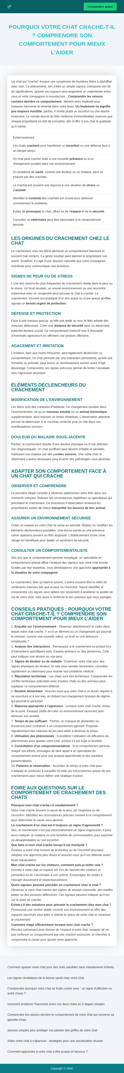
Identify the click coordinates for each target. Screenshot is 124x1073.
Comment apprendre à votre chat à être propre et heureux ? (47, 1051)
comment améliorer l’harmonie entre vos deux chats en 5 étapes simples (56, 1004)
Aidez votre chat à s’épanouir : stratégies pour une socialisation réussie (55, 1040)
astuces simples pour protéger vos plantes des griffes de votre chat (52, 1030)
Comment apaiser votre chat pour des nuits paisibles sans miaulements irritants (60, 967)
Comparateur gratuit (100, 6)
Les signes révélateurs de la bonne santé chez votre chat (45, 977)
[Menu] (9, 6)
